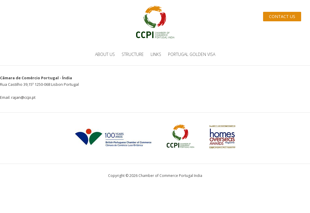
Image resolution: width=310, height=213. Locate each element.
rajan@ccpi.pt (23, 97)
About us (105, 54)
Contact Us (282, 16)
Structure (133, 54)
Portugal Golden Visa (191, 54)
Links (156, 54)
